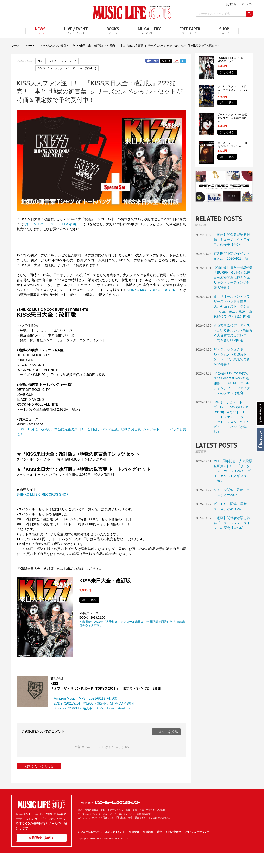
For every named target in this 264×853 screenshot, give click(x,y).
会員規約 (148, 831)
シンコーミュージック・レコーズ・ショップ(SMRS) (67, 68)
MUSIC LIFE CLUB (132, 12)
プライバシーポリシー (197, 831)
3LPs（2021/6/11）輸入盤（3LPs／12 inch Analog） (93, 708)
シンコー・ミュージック (62, 61)
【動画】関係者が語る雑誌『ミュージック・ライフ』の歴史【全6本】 (232, 239)
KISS (40, 61)
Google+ (176, 61)
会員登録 (134, 831)
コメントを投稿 (166, 732)
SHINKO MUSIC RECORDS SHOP (153, 290)
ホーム (15, 45)
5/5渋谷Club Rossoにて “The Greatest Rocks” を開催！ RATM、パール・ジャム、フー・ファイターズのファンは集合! (233, 383)
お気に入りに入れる (39, 766)
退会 (159, 831)
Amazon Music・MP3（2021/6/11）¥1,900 (85, 698)
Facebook (260, 439)
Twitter (166, 61)
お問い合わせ (173, 831)
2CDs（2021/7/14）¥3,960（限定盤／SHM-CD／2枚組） (96, 703)
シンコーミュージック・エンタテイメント (117, 802)
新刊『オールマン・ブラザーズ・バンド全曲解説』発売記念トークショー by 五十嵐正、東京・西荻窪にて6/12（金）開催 (233, 306)
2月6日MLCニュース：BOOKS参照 (49, 224)
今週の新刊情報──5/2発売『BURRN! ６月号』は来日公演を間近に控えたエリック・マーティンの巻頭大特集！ (233, 277)
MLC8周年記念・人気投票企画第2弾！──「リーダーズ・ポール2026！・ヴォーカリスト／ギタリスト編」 (233, 471)
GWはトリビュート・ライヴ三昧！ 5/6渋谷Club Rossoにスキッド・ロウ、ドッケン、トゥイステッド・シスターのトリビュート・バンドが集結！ (233, 417)
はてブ (183, 61)
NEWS (30, 45)
